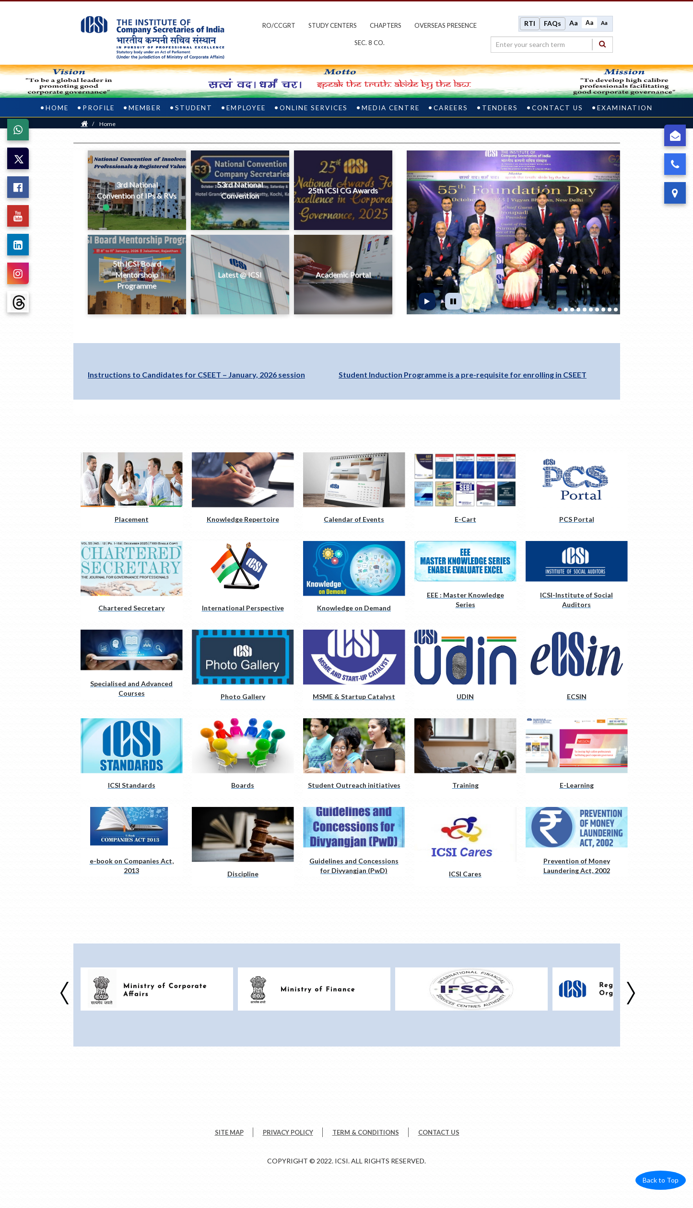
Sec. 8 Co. (369, 42)
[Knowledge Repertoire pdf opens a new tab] (243, 491)
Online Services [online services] (314, 107)
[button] (423, 232)
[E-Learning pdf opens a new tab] (577, 757)
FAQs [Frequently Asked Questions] (552, 23)
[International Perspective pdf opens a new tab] (243, 580)
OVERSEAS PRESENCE (445, 25)
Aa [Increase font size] (573, 23)
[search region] (552, 44)
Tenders (500, 107)
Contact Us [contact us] (557, 107)
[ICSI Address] (675, 193)
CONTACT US (438, 1132)
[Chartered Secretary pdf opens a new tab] (132, 580)
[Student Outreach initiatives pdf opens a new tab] (354, 757)
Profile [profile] (98, 107)
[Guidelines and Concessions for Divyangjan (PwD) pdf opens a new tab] (354, 841)
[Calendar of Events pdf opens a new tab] (354, 491)
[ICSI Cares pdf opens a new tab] (465, 846)
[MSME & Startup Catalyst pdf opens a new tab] (354, 668)
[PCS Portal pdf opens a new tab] (577, 491)
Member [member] (145, 107)
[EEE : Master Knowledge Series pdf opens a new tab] (465, 575)
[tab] (560, 309)
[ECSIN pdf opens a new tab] (577, 668)
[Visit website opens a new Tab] (157, 988)
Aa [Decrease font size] (604, 22)
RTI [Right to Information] (529, 23)
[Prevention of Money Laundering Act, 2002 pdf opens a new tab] (577, 841)
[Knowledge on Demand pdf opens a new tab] (354, 580)
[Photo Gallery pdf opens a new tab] (243, 668)
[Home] (84, 123)
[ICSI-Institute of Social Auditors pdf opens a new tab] (577, 575)
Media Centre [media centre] (391, 107)
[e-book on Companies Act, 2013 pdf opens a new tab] (132, 841)
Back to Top (661, 1179)
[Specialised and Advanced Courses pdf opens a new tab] (132, 664)
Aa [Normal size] (589, 22)
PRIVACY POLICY (288, 1132)
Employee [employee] (246, 107)
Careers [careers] (451, 107)
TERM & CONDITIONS (365, 1132)
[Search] (602, 44)
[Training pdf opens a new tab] (465, 757)
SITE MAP (229, 1132)
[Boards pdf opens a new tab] (243, 757)
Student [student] (193, 107)
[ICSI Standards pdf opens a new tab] (132, 757)
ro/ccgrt (278, 25)
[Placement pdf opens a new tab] (132, 491)
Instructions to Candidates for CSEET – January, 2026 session (196, 374)
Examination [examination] (625, 107)
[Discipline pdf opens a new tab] (243, 846)
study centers (332, 25)
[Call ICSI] (675, 164)
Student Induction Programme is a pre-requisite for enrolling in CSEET (463, 374)
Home (107, 123)
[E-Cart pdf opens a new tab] (465, 491)
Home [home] (57, 107)
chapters (385, 25)
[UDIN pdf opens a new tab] (465, 668)
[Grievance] (675, 135)
